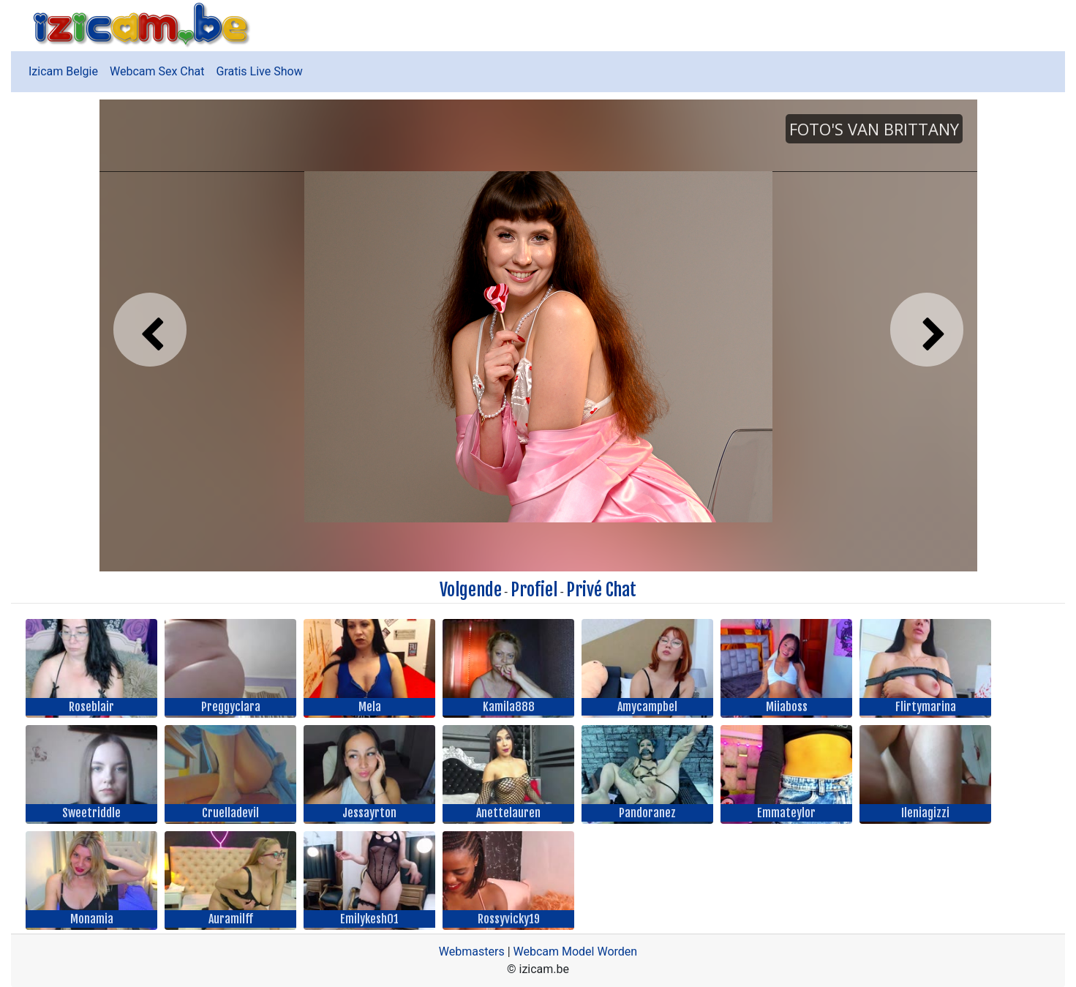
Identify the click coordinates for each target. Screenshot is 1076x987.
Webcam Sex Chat (157, 71)
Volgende (471, 590)
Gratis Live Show (260, 71)
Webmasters (472, 951)
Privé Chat (601, 590)
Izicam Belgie (63, 71)
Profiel (534, 590)
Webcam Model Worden (575, 951)
